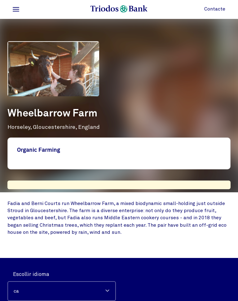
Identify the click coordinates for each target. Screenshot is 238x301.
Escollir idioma (31, 274)
